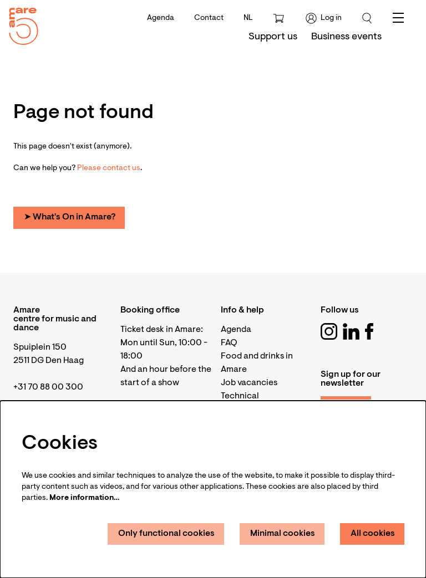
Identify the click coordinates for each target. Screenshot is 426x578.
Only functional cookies (166, 533)
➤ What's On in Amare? (69, 217)
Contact (209, 18)
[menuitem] (272, 37)
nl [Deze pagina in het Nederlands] (248, 18)
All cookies (373, 533)
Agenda (160, 18)
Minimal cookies (282, 533)
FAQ (229, 343)
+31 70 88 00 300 (48, 387)
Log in (324, 18)
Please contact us (108, 168)
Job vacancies (249, 382)
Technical (240, 396)
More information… (84, 498)
